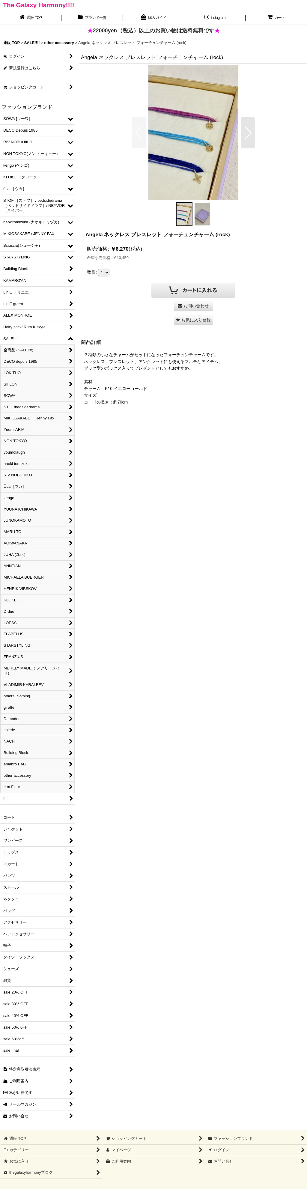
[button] (139, 132)
